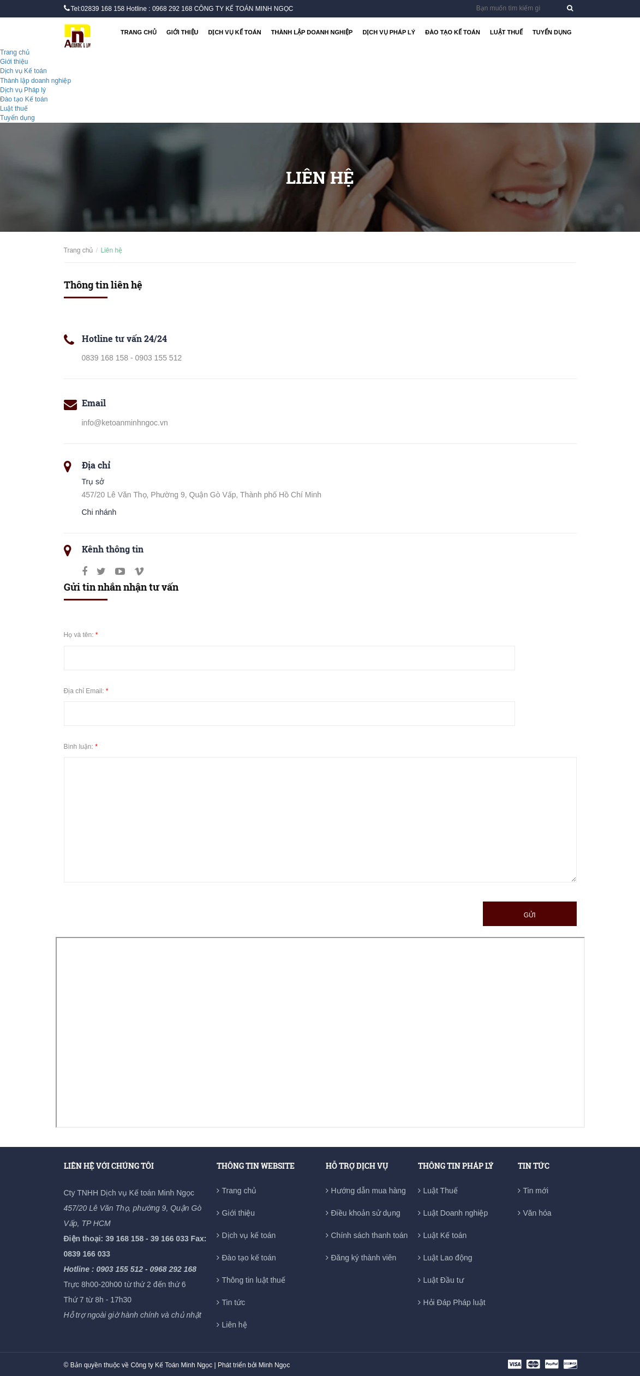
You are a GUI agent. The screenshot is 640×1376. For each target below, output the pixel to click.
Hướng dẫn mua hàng (368, 1190)
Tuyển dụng (552, 32)
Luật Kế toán (445, 1235)
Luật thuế (506, 32)
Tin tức (234, 1302)
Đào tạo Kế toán (452, 32)
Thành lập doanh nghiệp (312, 32)
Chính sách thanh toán (369, 1235)
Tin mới (536, 1190)
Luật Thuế (440, 1190)
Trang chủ (139, 32)
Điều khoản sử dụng (365, 1213)
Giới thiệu (182, 32)
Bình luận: (81, 746)
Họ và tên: (81, 635)
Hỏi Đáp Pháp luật (454, 1302)
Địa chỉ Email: (86, 691)
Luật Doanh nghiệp (455, 1213)
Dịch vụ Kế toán (234, 32)
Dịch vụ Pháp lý (388, 32)
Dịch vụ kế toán (249, 1235)
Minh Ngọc (274, 1365)
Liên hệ (234, 1324)
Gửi (530, 915)
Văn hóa (537, 1213)
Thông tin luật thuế (253, 1280)
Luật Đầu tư (443, 1280)
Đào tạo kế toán (249, 1257)
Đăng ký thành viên (364, 1257)
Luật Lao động (447, 1257)
